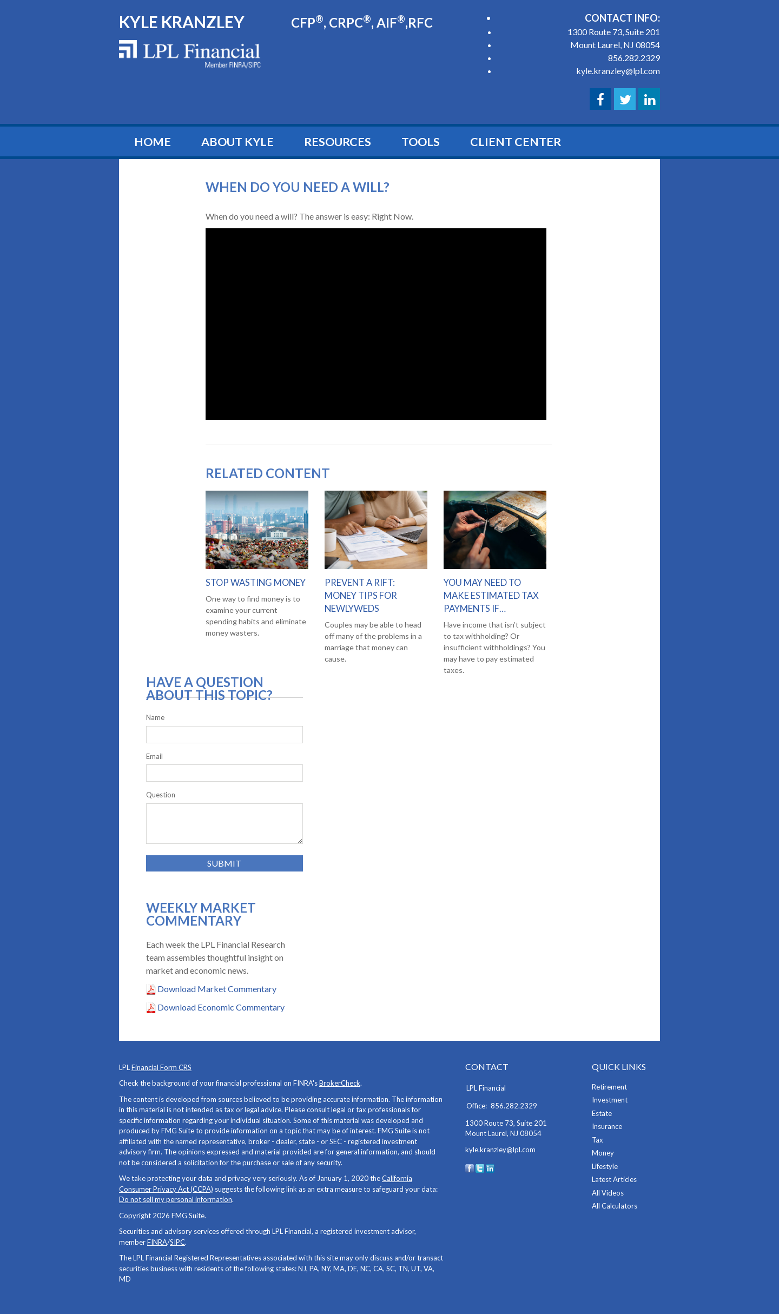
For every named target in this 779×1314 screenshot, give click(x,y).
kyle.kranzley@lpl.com (618, 70)
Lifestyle (605, 1166)
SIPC (177, 1242)
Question (160, 794)
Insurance (607, 1126)
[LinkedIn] (490, 1167)
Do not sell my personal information (175, 1199)
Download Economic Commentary (220, 1007)
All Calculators (614, 1205)
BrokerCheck (339, 1083)
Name (155, 717)
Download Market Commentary (216, 988)
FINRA (157, 1242)
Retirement (609, 1086)
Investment (610, 1099)
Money (603, 1152)
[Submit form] (224, 863)
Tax (597, 1139)
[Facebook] (469, 1167)
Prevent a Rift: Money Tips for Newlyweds (361, 595)
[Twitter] (480, 1167)
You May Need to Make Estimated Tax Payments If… (491, 595)
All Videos (608, 1192)
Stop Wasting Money (255, 582)
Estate (602, 1113)
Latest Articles (614, 1179)
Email (154, 756)
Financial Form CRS (161, 1067)
